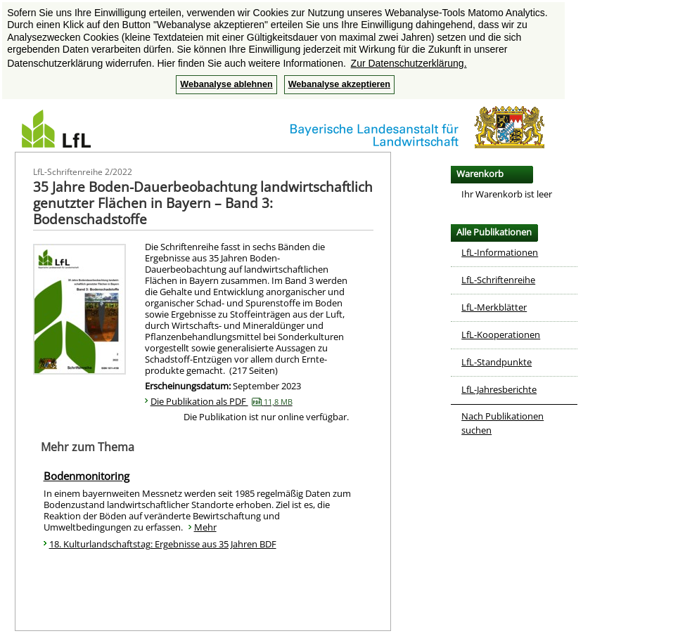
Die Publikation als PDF (222, 401)
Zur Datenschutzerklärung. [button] (409, 63)
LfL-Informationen (499, 252)
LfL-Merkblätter (494, 307)
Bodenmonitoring (86, 476)
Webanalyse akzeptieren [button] (339, 84)
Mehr (205, 527)
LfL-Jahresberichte (499, 389)
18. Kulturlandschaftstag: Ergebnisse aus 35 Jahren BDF (162, 544)
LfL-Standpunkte (496, 362)
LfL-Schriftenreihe (498, 279)
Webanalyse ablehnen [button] (226, 84)
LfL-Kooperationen (500, 334)
